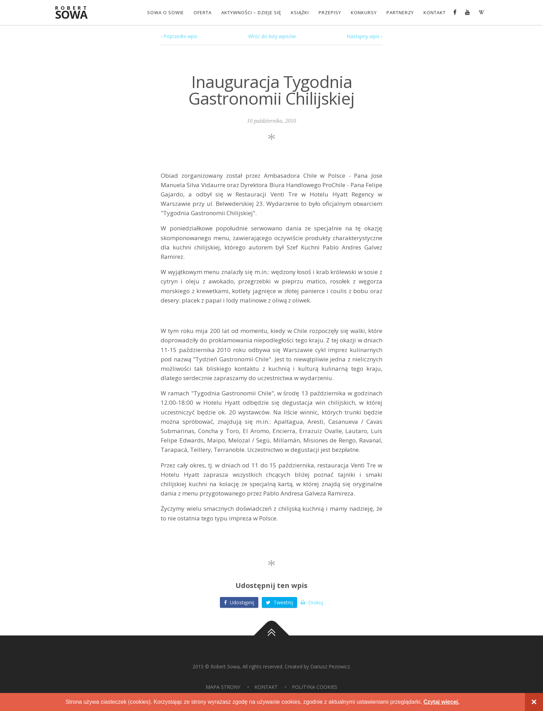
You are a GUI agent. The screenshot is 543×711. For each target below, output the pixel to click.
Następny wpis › (364, 36)
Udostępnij (239, 602)
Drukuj (312, 602)
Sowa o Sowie (165, 12)
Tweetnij (279, 602)
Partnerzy (400, 12)
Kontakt (435, 12)
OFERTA (203, 12)
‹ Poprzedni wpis (179, 36)
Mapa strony (223, 687)
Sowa (76, 13)
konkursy (364, 12)
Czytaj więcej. (442, 702)
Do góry (271, 635)
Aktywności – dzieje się (251, 12)
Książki (300, 12)
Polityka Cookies (314, 687)
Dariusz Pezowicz (330, 666)
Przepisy (330, 12)
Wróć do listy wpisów (272, 36)
